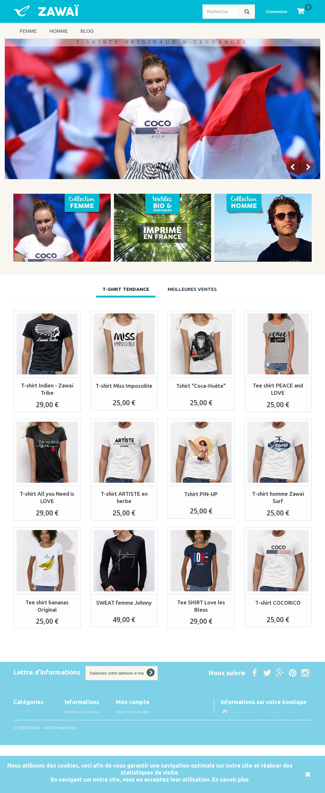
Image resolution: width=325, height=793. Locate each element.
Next (309, 167)
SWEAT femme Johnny (124, 603)
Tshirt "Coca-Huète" (201, 386)
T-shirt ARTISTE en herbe (124, 497)
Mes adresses (129, 729)
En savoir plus (230, 779)
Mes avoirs (126, 720)
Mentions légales (81, 744)
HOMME (59, 31)
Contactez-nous (80, 720)
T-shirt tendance (126, 289)
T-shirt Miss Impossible (124, 386)
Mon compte (132, 702)
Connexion (276, 11)
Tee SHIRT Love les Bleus (201, 606)
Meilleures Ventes (192, 289)
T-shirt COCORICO (278, 603)
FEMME (28, 31)
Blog (87, 31)
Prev (293, 167)
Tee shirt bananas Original (47, 606)
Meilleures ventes (82, 712)
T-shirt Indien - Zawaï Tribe (47, 389)
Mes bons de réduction (138, 746)
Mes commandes (133, 712)
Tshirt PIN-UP (201, 494)
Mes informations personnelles (146, 738)
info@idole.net (262, 747)
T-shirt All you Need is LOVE (47, 497)
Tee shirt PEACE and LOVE (278, 389)
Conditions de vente (84, 752)
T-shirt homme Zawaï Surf (278, 497)
